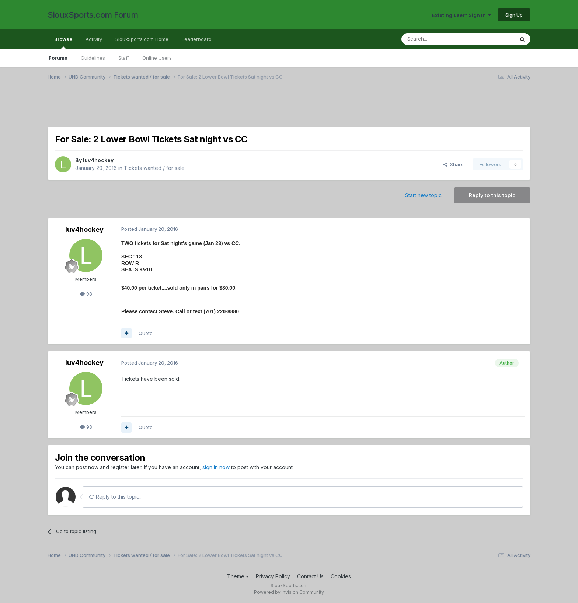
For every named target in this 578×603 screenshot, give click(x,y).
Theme (238, 576)
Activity (94, 39)
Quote (146, 333)
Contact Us (310, 576)
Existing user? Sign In (461, 15)
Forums (58, 58)
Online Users (157, 58)
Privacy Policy (273, 576)
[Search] (439, 39)
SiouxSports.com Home (141, 39)
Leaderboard (197, 39)
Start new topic (423, 195)
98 (86, 294)
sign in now (216, 467)
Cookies (341, 576)
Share (453, 164)
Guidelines (93, 58)
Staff (123, 58)
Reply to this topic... (116, 497)
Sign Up (514, 15)
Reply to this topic (492, 195)
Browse (63, 42)
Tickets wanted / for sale (154, 168)
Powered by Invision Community (289, 592)
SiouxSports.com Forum (93, 15)
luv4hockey (98, 160)
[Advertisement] (269, 108)
